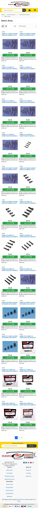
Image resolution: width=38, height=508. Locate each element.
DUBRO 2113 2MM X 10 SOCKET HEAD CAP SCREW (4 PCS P (9, 69)
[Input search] (11, 10)
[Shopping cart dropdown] (30, 10)
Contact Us (28, 476)
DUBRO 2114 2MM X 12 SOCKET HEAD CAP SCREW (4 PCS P (27, 69)
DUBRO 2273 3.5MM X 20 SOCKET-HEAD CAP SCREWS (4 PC (10, 371)
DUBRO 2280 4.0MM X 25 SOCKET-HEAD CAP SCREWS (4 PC (10, 405)
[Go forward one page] (21, 437)
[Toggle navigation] (35, 10)
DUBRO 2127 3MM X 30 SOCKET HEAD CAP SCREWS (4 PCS (28, 270)
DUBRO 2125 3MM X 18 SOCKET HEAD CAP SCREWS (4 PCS (28, 237)
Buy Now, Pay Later (9, 479)
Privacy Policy (9, 487)
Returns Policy (9, 490)
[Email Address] (14, 446)
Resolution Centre (9, 476)
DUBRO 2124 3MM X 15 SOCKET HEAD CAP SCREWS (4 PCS (10, 237)
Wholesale (9, 496)
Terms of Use (9, 484)
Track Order (9, 473)
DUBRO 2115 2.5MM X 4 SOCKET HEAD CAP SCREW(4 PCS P (9, 102)
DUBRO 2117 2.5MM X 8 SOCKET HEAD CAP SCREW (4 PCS (9, 136)
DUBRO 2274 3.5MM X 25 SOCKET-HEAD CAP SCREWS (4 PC (28, 371)
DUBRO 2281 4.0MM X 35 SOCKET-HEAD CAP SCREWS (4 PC (28, 405)
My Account (10, 470)
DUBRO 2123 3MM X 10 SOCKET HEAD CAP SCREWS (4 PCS (28, 203)
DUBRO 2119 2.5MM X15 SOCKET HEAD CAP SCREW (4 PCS (27, 136)
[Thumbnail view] (2, 26)
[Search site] (24, 10)
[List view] (6, 26)
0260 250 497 (9, 462)
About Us (28, 470)
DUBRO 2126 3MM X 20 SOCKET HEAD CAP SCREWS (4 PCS (10, 270)
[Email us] (24, 463)
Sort (15, 26)
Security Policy (9, 493)
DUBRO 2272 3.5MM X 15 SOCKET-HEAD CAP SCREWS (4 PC (28, 338)
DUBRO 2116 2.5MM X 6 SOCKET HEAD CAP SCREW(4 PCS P (27, 102)
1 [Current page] (16, 437)
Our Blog (28, 473)
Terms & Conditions (25, 499)
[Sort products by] (27, 26)
